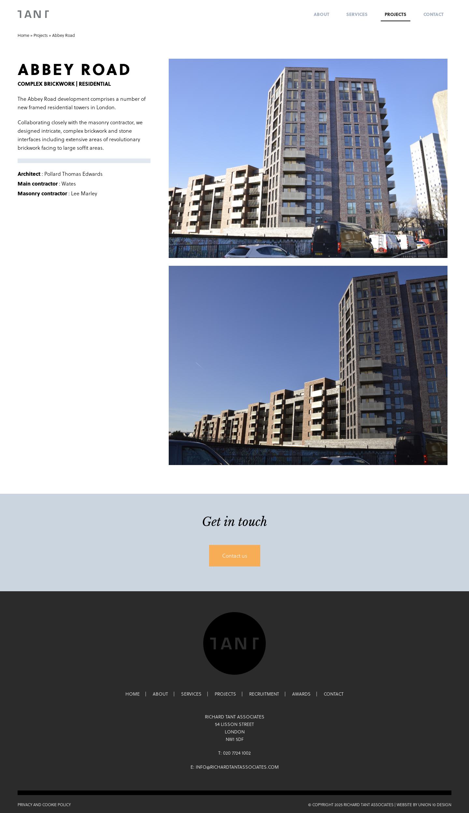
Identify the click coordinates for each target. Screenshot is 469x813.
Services (357, 14)
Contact (433, 14)
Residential (95, 83)
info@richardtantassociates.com (237, 767)
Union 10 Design (434, 804)
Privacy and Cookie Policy (44, 804)
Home (23, 35)
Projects (395, 14)
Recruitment (264, 694)
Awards (301, 694)
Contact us (234, 555)
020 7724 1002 (237, 753)
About (321, 14)
